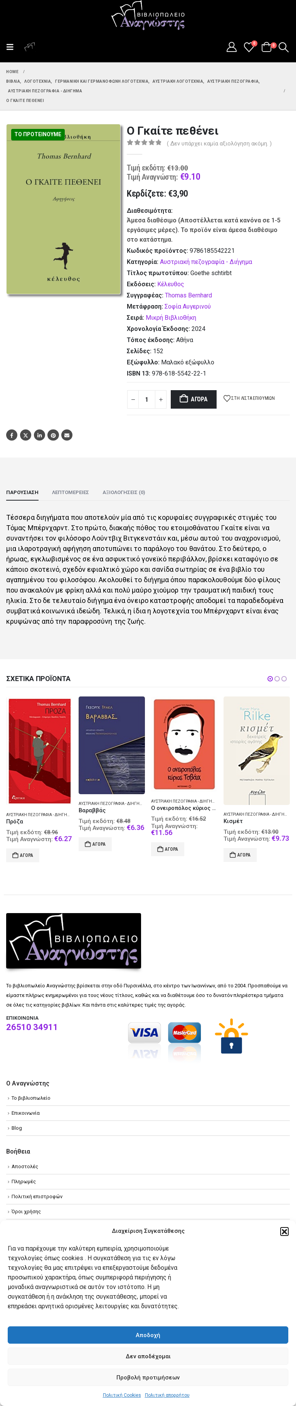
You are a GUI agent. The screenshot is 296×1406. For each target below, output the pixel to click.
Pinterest (53, 435)
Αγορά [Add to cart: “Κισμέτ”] (244, 855)
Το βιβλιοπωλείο (31, 1098)
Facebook (11, 435)
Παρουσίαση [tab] (22, 492)
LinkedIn (39, 435)
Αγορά (199, 399)
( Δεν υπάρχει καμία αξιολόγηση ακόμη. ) (219, 143)
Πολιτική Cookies (122, 1395)
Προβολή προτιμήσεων (148, 1377)
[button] (284, 1231)
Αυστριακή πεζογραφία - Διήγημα (206, 262)
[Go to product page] (39, 750)
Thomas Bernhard (188, 295)
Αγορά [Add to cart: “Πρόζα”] (26, 855)
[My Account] (231, 47)
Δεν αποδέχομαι (148, 1356)
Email (66, 435)
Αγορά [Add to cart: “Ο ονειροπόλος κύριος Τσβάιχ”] (171, 849)
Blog (17, 1128)
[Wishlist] (249, 47)
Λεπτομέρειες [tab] (70, 492)
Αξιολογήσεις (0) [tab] (124, 492)
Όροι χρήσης (26, 1211)
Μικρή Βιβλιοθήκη (171, 317)
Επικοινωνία (26, 1113)
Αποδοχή (148, 1335)
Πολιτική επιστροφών (37, 1196)
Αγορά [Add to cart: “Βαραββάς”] (99, 844)
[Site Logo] (148, 16)
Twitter (25, 435)
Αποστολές (25, 1166)
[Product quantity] (146, 399)
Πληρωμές (24, 1181)
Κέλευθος (170, 284)
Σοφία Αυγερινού (188, 306)
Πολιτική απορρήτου (167, 1395)
